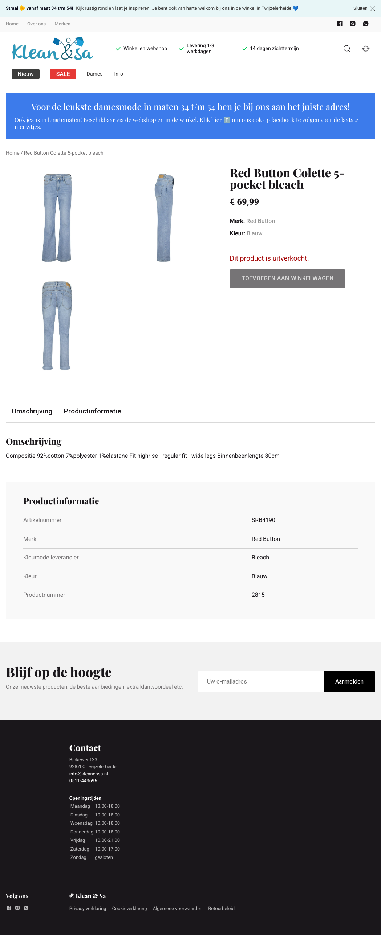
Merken (62, 24)
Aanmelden (349, 681)
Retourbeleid (221, 909)
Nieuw (25, 73)
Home (12, 24)
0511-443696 (83, 781)
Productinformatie (92, 411)
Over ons (36, 24)
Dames (95, 74)
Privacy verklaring (87, 909)
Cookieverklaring (129, 909)
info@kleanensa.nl (88, 774)
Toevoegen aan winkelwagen (288, 278)
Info (118, 74)
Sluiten (364, 8)
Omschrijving (32, 411)
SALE (63, 73)
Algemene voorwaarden (178, 909)
